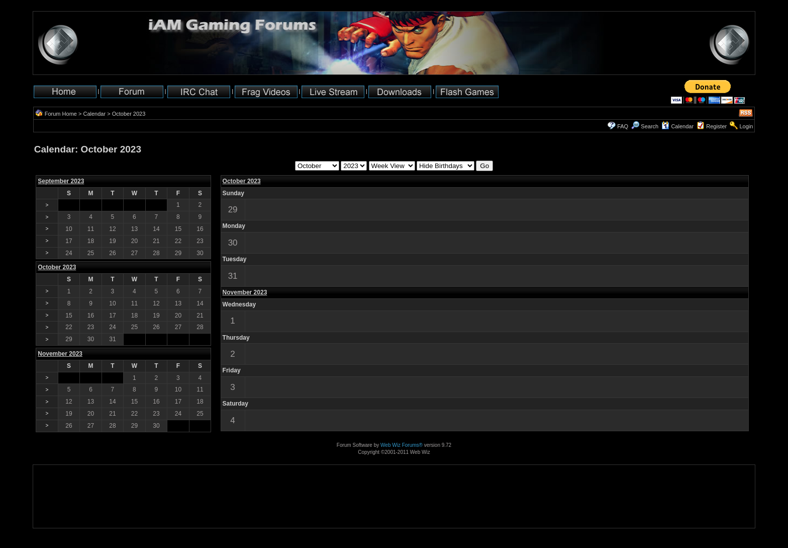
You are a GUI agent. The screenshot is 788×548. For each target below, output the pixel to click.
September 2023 (61, 181)
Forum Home (61, 114)
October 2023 (242, 181)
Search (644, 126)
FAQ (622, 126)
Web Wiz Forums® (401, 445)
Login (746, 126)
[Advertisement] (64, 496)
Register (716, 126)
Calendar (94, 114)
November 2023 (245, 292)
